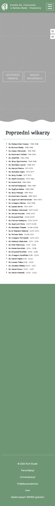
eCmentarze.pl (27, 477)
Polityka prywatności (27, 484)
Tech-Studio (31, 464)
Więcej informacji (34, 77)
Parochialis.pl (27, 470)
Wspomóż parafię (12, 77)
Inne (27, 490)
